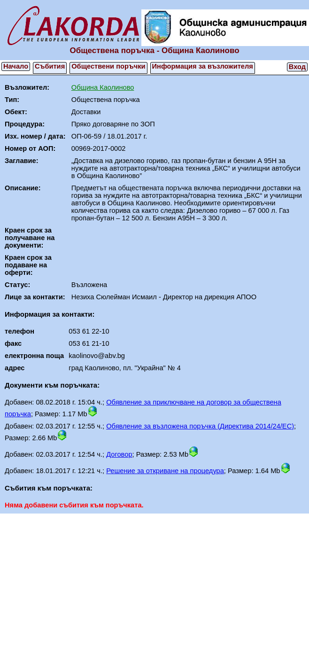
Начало (15, 66)
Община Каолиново (102, 87)
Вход (297, 66)
